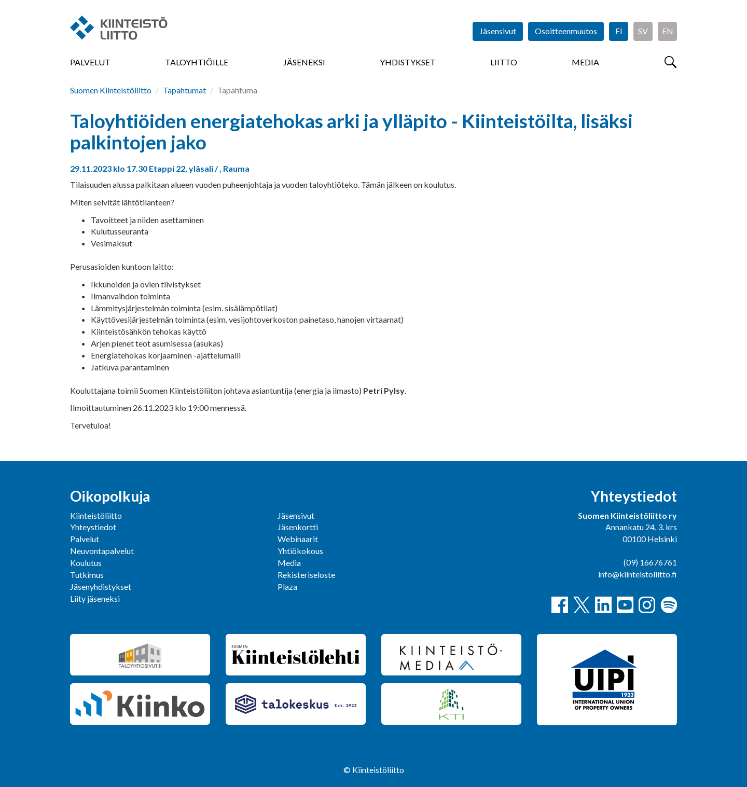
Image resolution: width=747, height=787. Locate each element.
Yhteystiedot (93, 527)
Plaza (287, 586)
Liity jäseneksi (95, 598)
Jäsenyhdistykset (100, 586)
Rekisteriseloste (306, 574)
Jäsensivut (497, 31)
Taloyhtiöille (196, 62)
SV (643, 31)
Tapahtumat (184, 90)
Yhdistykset (408, 62)
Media (585, 62)
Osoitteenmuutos (566, 31)
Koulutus (86, 563)
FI (618, 31)
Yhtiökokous (300, 551)
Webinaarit (298, 539)
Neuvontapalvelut (102, 551)
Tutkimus (87, 574)
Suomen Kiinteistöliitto (110, 90)
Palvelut (90, 62)
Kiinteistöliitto (96, 515)
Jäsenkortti (298, 527)
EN (667, 31)
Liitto (503, 62)
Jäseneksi (304, 62)
